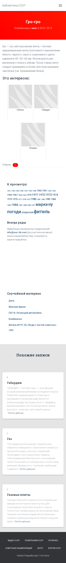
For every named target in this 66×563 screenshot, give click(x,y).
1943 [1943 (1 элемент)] (22, 191)
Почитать (53, 540)
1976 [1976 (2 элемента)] (15, 199)
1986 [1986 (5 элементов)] (14, 205)
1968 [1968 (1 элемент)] (20, 195)
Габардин (14, 383)
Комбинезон (15, 319)
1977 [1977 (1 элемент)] (20, 199)
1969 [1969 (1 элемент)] (24, 195)
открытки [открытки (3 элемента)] (27, 212)
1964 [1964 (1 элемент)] (54, 191)
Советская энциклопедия (18, 548)
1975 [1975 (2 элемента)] (9, 199)
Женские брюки (17, 307)
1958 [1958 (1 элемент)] (34, 191)
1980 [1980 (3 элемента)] (33, 199)
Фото (40, 548)
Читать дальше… (16, 413)
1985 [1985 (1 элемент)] (9, 205)
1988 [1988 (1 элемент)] (25, 205)
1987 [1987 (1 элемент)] (20, 205)
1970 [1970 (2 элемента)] (29, 195)
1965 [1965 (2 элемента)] (9, 195)
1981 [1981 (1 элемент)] (39, 199)
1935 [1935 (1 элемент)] (13, 191)
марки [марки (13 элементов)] (42, 204)
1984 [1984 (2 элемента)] (53, 199)
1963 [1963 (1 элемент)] (49, 191)
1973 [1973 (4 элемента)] (48, 194)
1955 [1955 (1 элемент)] (30, 191)
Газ (9, 439)
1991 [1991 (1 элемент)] (33, 205)
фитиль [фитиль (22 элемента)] (42, 211)
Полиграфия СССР (34, 540)
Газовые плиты (18, 495)
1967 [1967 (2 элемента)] (15, 195)
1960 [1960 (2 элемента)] (39, 190)
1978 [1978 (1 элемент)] (24, 199)
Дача (11, 300)
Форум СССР (54, 548)
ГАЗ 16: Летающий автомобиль (25, 313)
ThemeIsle (44, 555)
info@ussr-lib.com (17, 232)
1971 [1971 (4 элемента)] (35, 194)
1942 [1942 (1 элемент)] (17, 191)
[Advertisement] (33, 265)
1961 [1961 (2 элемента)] (44, 190)
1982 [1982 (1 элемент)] (43, 199)
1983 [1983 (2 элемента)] (47, 199)
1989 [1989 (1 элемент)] (29, 205)
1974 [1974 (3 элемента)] (55, 194)
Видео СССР (14, 540)
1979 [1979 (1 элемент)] (28, 199)
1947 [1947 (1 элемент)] (26, 191)
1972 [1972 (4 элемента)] (42, 194)
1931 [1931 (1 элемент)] (9, 191)
